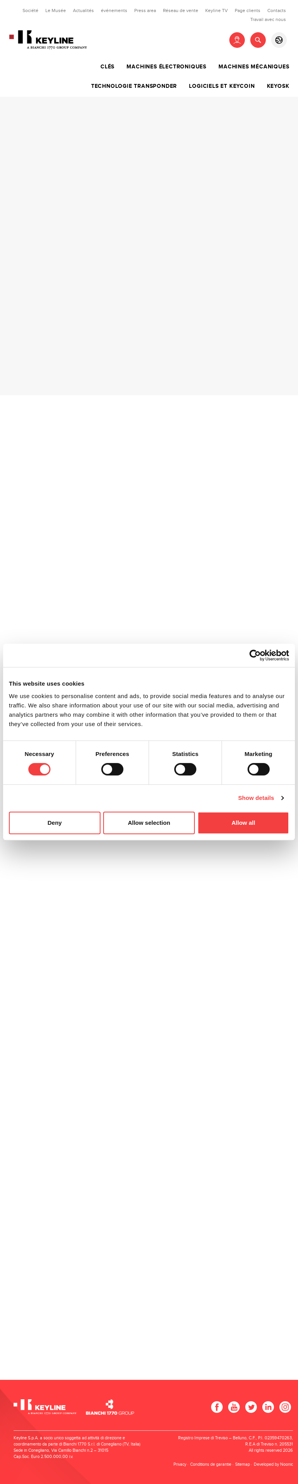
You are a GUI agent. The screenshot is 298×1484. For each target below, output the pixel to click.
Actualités (83, 10)
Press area (145, 10)
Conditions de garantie (210, 1464)
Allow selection (149, 822)
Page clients (247, 10)
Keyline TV (216, 10)
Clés (107, 67)
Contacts (276, 10)
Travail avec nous (268, 19)
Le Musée (55, 10)
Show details (256, 797)
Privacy (179, 1464)
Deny (54, 822)
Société (30, 10)
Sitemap (242, 1464)
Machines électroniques (166, 67)
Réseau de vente (180, 10)
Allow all (243, 822)
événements (114, 10)
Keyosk (278, 86)
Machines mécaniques (253, 67)
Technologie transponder (134, 86)
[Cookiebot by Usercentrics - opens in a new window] (255, 655)
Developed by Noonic (273, 1464)
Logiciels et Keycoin (222, 86)
